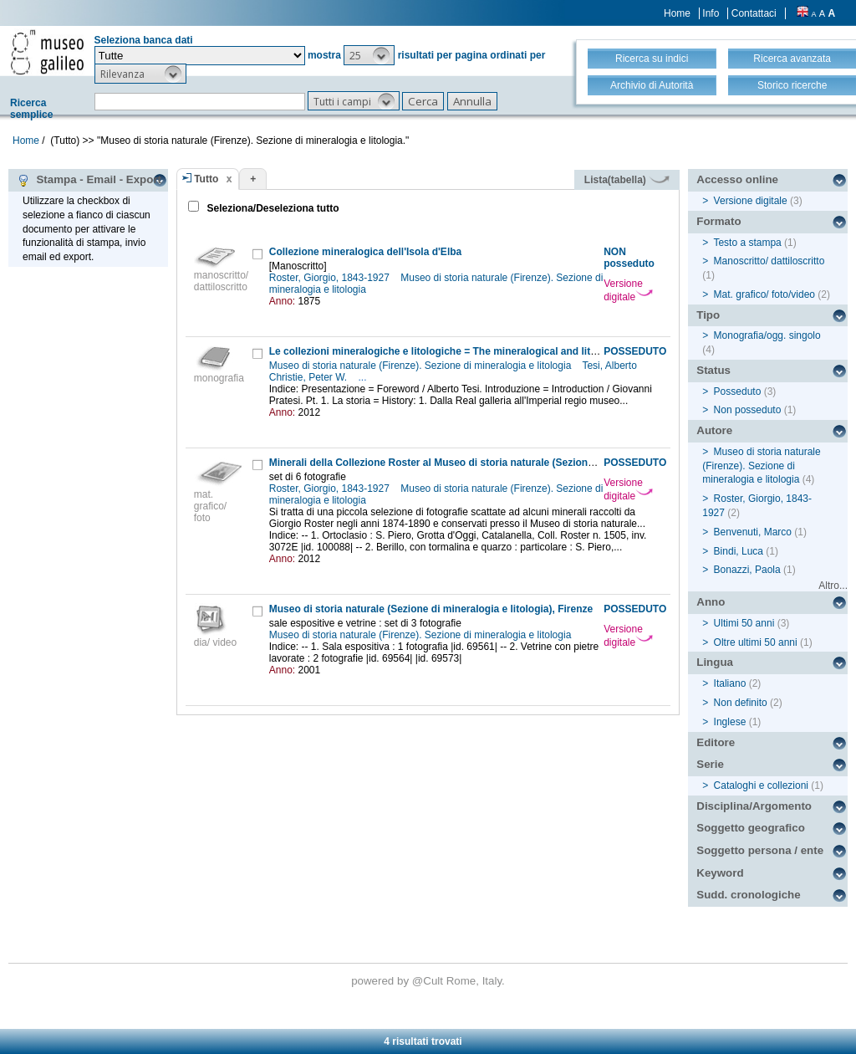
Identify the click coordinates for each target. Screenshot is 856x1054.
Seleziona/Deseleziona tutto (271, 208)
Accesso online (737, 179)
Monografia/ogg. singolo (767, 335)
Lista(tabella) (627, 180)
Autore (714, 430)
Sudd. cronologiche (748, 894)
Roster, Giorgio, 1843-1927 (330, 278)
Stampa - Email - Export (89, 180)
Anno (710, 602)
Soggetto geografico (750, 827)
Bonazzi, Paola (747, 570)
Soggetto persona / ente (759, 850)
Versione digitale (628, 290)
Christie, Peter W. (309, 377)
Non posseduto (748, 410)
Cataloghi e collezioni (761, 785)
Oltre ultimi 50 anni (755, 642)
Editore (715, 742)
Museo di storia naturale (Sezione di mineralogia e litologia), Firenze (431, 609)
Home (677, 13)
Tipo (708, 315)
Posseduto (738, 391)
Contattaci (754, 13)
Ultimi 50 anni (744, 623)
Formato (718, 221)
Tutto (206, 179)
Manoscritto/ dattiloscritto (769, 261)
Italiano (730, 683)
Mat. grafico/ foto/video (764, 294)
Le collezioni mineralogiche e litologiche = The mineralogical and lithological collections (479, 351)
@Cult (429, 981)
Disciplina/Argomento (754, 806)
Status (713, 370)
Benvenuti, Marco (753, 532)
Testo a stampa (747, 242)
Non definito (740, 703)
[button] (369, 55)
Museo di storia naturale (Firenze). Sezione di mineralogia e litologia (421, 365)
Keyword (719, 873)
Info (710, 13)
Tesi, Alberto (610, 365)
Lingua (714, 662)
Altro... (833, 585)
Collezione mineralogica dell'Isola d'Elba (365, 252)
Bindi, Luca (738, 551)
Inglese (730, 722)
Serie (710, 764)
